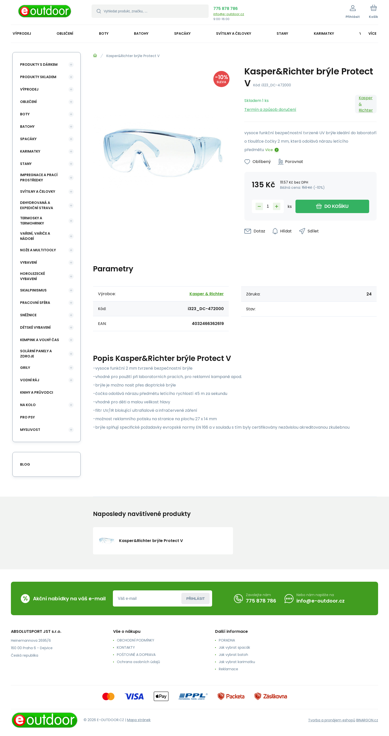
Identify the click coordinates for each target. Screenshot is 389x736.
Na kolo (28, 404)
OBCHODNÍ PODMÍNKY (135, 640)
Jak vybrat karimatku (237, 661)
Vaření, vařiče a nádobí (35, 236)
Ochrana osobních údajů (138, 661)
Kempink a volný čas (39, 339)
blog (25, 464)
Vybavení (28, 262)
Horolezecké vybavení (32, 276)
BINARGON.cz (367, 720)
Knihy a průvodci (36, 392)
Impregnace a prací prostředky (39, 177)
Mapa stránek (139, 719)
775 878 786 (225, 8)
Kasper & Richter (366, 104)
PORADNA (227, 640)
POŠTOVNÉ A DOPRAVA (136, 654)
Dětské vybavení (35, 327)
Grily (25, 367)
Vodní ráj (29, 380)
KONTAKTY (126, 647)
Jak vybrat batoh (233, 654)
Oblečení (28, 101)
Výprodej (29, 89)
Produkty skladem (38, 76)
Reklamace (228, 669)
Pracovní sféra (35, 302)
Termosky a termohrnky (32, 221)
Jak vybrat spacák (234, 647)
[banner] (45, 13)
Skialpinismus (33, 290)
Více (269, 149)
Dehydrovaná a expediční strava (36, 205)
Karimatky (30, 151)
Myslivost (30, 429)
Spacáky (28, 138)
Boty (25, 114)
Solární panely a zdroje (36, 354)
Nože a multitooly (38, 250)
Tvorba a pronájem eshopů (331, 720)
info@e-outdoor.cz (228, 14)
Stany (26, 163)
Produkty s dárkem (39, 64)
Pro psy (27, 417)
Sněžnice (28, 315)
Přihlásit (195, 599)
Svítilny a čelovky (37, 191)
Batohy (27, 126)
